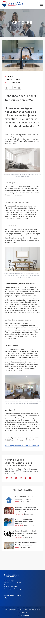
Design (9, 76)
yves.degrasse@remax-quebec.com (22, 589)
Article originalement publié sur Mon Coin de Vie (22, 446)
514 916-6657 (12, 587)
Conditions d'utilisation (24, 610)
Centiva (26, 615)
